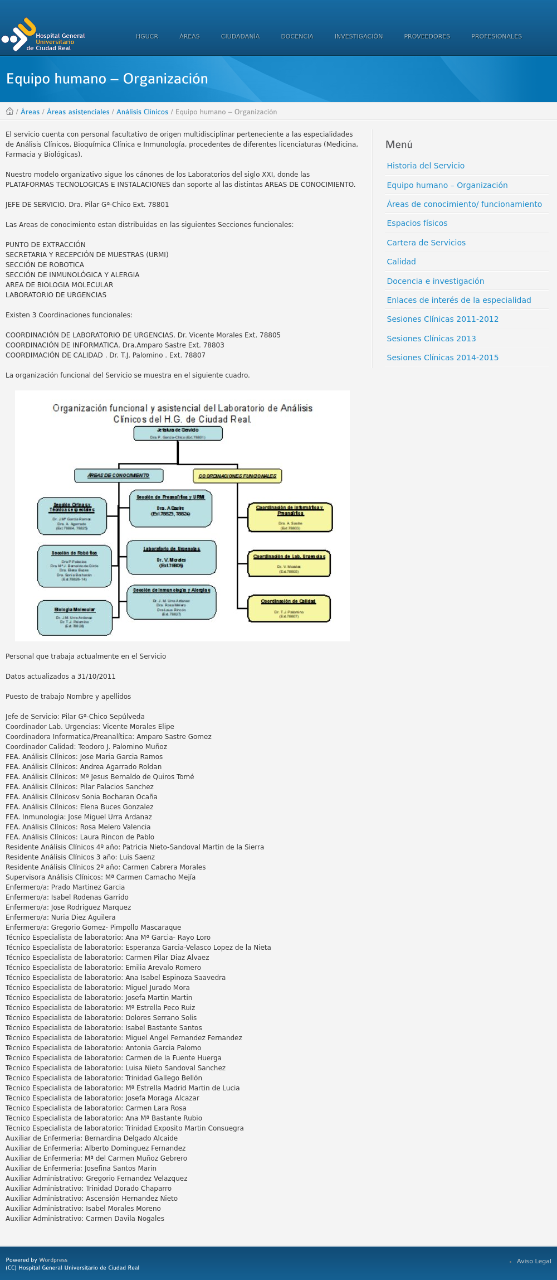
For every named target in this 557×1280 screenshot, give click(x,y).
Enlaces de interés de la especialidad (459, 300)
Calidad (402, 261)
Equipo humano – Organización (447, 185)
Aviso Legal (534, 1261)
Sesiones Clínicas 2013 (431, 338)
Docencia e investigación (436, 281)
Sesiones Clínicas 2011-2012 (443, 319)
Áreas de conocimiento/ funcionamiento (465, 204)
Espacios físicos (417, 223)
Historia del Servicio (426, 165)
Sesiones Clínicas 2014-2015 (443, 357)
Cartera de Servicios (426, 242)
